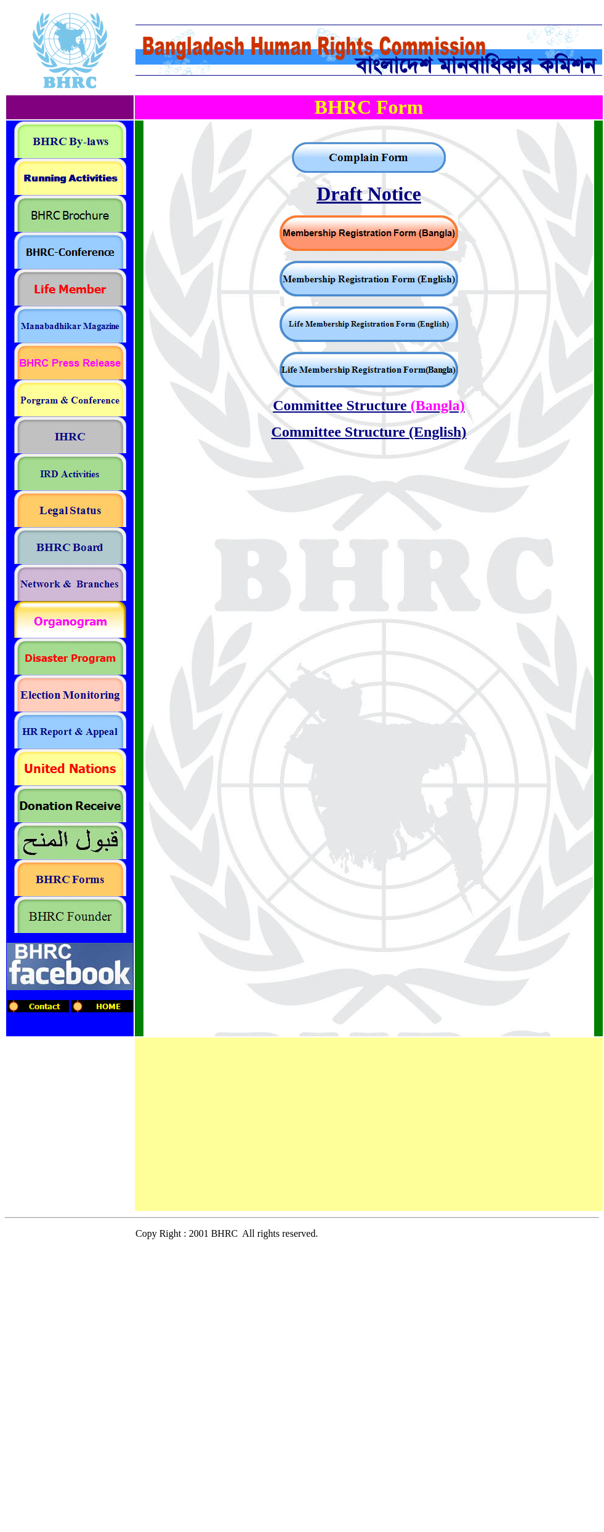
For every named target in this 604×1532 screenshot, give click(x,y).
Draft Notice (368, 194)
